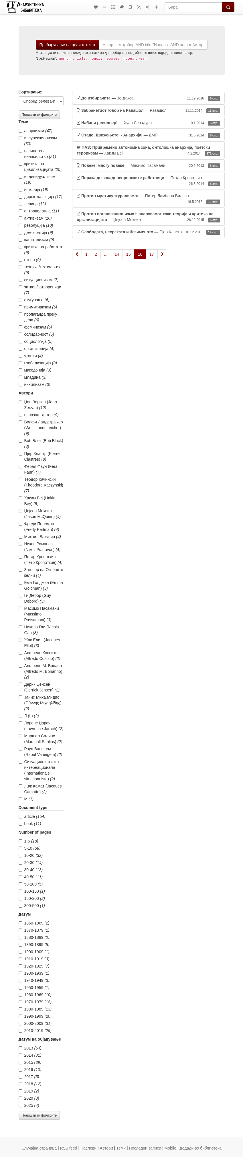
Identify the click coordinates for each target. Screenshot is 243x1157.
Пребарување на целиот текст (67, 44)
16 (140, 254)
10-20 (31, 855)
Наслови (88, 1148)
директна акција (40, 196)
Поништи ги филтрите (39, 115)
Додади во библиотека (200, 1148)
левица (32, 204)
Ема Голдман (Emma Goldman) (41, 585)
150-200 (32, 898)
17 (151, 254)
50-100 (31, 884)
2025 (29, 1105)
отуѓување (34, 300)
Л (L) (29, 716)
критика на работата (40, 250)
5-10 (30, 848)
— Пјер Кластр (148, 232)
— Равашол (148, 110)
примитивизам (38, 307)
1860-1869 (34, 923)
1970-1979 (35, 1002)
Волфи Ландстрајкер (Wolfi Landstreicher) (41, 428)
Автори (106, 1148)
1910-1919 (34, 959)
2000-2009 (35, 1023)
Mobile (170, 1148)
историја (33, 189)
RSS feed (68, 1148)
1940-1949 (34, 980)
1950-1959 (34, 987)
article (32, 816)
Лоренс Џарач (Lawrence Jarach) (41, 726)
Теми (121, 1148)
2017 (29, 1076)
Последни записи (145, 1148)
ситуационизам (39, 279)
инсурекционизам (38, 141)
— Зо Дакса (148, 98)
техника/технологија (40, 270)
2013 (30, 1048)
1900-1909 (34, 951)
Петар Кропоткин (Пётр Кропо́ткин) (41, 559)
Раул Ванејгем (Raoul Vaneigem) (40, 751)
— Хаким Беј (148, 150)
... (106, 254)
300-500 (32, 905)
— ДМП (148, 135)
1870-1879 (34, 930)
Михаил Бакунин (40, 536)
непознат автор (39, 415)
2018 (30, 1084)
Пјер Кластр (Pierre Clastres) (39, 456)
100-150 (32, 891)
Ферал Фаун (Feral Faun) (39, 469)
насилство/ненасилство (37, 153)
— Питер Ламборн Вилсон (148, 199)
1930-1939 (34, 973)
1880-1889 (34, 937)
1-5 (28, 841)
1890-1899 (34, 944)
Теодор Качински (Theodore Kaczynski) (41, 485)
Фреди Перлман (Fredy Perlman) (39, 526)
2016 (30, 1069)
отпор (30, 259)
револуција (36, 225)
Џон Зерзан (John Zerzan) (38, 405)
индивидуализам (37, 179)
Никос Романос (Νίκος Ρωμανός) (40, 547)
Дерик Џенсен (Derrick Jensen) (39, 687)
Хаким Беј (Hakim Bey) (38, 501)
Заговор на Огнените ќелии (41, 572)
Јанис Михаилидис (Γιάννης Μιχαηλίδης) (40, 703)
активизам (35, 218)
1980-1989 (35, 1009)
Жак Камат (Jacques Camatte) (40, 789)
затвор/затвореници (40, 290)
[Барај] (193, 7)
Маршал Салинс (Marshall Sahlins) (40, 739)
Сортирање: (31, 92)
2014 (30, 1055)
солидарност (36, 334)
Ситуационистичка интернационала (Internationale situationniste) (39, 770)
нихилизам (34, 384)
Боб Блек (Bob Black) (41, 443)
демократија (36, 232)
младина (33, 377)
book (30, 823)
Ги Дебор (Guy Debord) (35, 598)
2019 (29, 1091)
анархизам (35, 130)
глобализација (38, 363)
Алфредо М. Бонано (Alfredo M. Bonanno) (40, 671)
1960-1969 (35, 994)
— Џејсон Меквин (148, 217)
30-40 (31, 869)
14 (116, 254)
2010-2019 (35, 1030)
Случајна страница (39, 1148)
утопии (31, 355)
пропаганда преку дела (38, 317)
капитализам (36, 239)
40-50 (31, 877)
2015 (30, 1062)
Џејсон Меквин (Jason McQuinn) (40, 514)
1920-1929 (34, 966)
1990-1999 (35, 1016)
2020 (29, 1098)
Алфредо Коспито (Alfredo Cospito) (39, 655)
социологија (36, 341)
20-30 (31, 862)
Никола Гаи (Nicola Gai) (39, 630)
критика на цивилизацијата (40, 166)
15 (128, 254)
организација (37, 348)
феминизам (35, 327)
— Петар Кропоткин (148, 180)
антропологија (39, 211)
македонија (35, 370)
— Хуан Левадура (148, 123)
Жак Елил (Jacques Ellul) (39, 643)
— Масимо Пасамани (148, 165)
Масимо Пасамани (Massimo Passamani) (39, 614)
